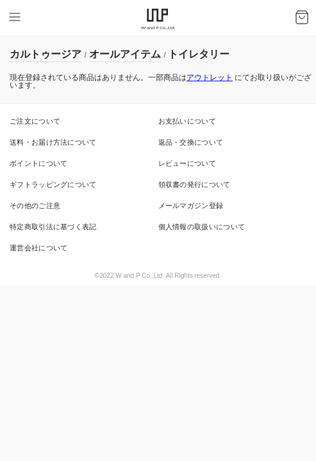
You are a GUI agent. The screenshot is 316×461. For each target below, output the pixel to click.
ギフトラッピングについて (53, 184)
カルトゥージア (45, 54)
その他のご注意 (35, 205)
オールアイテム (125, 54)
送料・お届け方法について (53, 142)
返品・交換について (191, 142)
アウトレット (210, 77)
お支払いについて (187, 121)
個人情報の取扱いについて (201, 226)
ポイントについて (38, 163)
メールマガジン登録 (191, 205)
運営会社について (38, 248)
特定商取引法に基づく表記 (53, 226)
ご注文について (35, 121)
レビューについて (187, 163)
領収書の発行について (194, 184)
